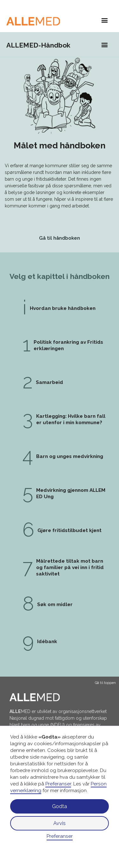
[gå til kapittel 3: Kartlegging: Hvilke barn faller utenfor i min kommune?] (59, 419)
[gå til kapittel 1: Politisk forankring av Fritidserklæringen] (59, 308)
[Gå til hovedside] (36, 21)
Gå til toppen (105, 683)
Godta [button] (59, 806)
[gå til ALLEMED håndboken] (59, 238)
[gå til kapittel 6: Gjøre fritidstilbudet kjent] (59, 530)
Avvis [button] (59, 823)
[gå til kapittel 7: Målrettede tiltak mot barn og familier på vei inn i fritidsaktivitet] (59, 567)
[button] (104, 21)
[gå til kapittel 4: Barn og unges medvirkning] (59, 456)
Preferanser (60, 836)
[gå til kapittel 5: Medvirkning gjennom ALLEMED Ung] (59, 493)
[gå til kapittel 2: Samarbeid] (59, 382)
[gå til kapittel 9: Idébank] (59, 641)
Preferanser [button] (58, 784)
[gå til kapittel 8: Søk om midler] (59, 604)
